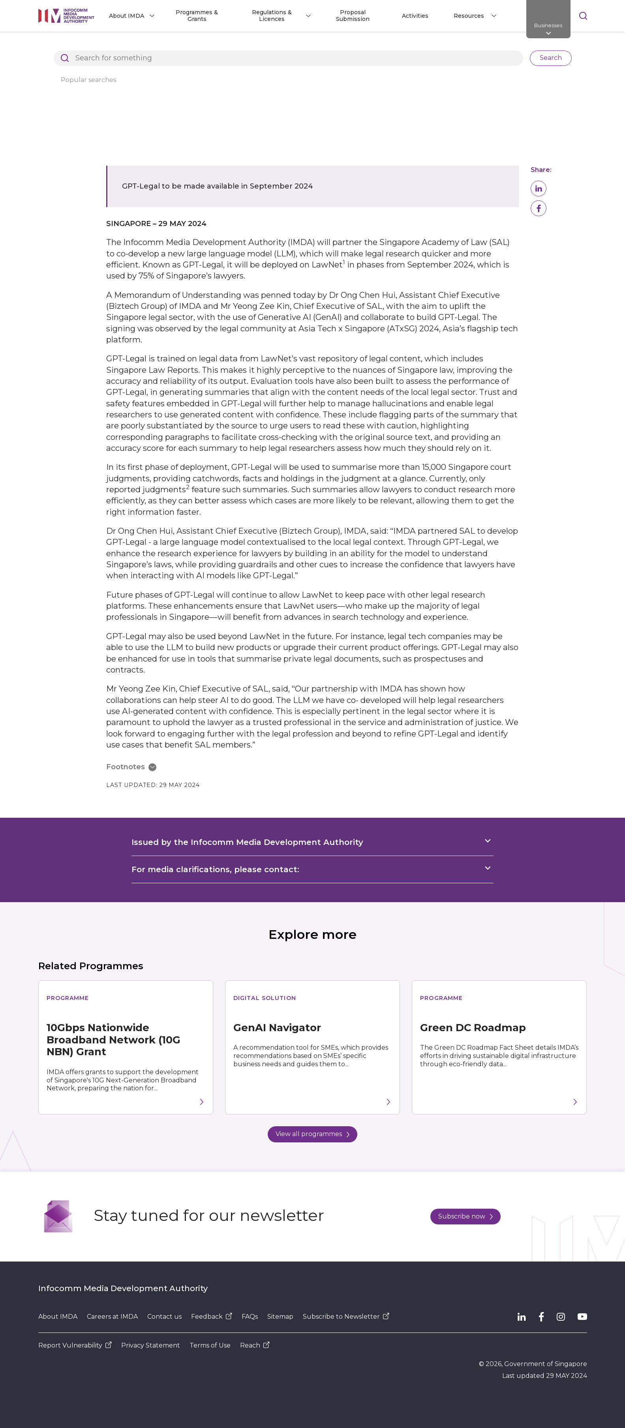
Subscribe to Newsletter (346, 1316)
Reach (255, 1345)
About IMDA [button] (126, 15)
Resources (161, 45)
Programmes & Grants (197, 15)
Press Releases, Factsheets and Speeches (252, 45)
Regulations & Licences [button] (272, 15)
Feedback (211, 1316)
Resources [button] (469, 15)
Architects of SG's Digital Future (84, 45)
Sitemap (280, 1316)
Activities (415, 15)
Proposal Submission (353, 15)
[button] (538, 188)
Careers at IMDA (112, 1316)
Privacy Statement (150, 1345)
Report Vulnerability (75, 1345)
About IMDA (57, 1316)
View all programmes (312, 1134)
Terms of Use (210, 1345)
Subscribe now (465, 1216)
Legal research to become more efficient (388, 45)
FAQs (250, 1316)
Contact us (164, 1316)
